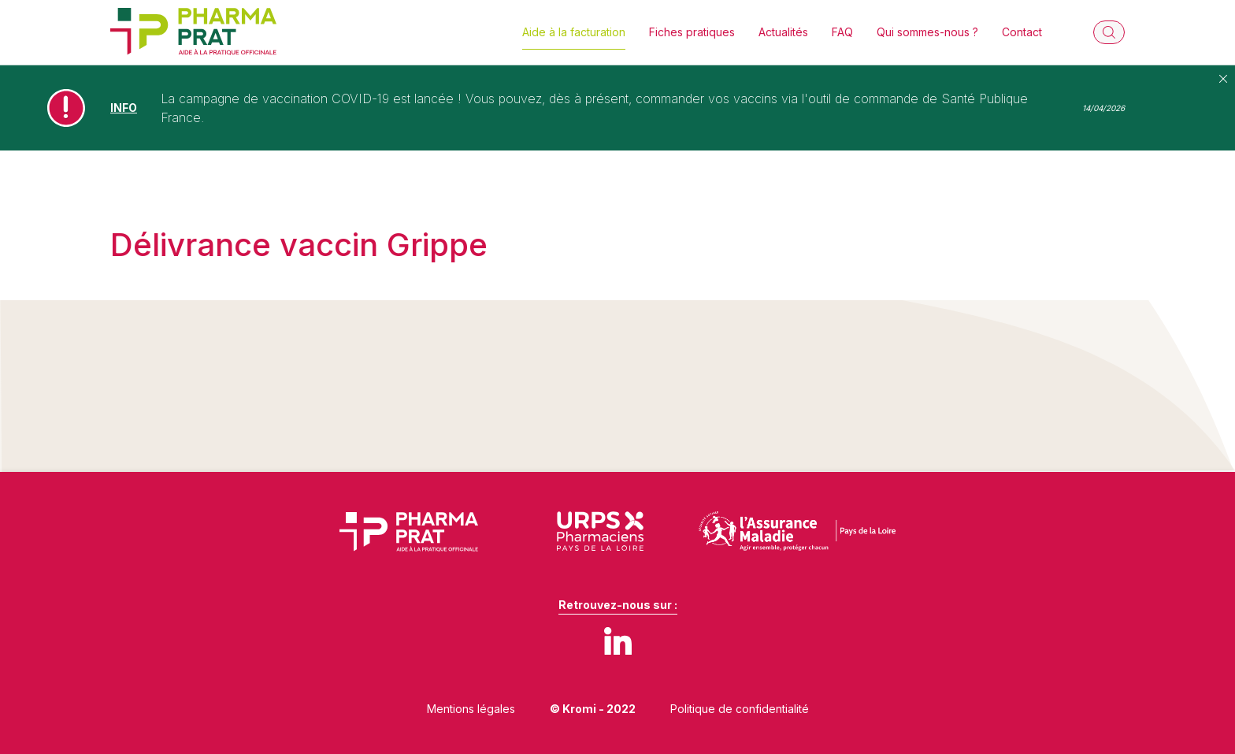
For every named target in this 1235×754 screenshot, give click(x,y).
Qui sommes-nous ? (927, 32)
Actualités (783, 32)
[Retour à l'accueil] (193, 32)
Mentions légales (471, 708)
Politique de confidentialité (739, 708)
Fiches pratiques (692, 32)
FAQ (842, 32)
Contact (1022, 32)
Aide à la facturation (573, 32)
